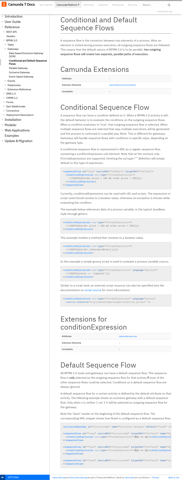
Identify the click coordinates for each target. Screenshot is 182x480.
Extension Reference (19, 89)
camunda (129, 477)
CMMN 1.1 (12, 98)
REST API (11, 32)
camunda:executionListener (122, 85)
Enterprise (118, 4)
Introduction (13, 16)
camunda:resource (128, 336)
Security (132, 4)
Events (11, 80)
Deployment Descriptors (19, 115)
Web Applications (17, 130)
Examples (12, 136)
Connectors (12, 110)
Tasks (10, 44)
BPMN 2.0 (11, 40)
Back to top (173, 477)
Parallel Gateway (18, 68)
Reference (12, 27)
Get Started (46, 4)
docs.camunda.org (78, 477)
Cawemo (103, 4)
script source (93, 290)
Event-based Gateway (21, 76)
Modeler (11, 125)
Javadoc (10, 36)
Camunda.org (164, 11)
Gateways (12, 49)
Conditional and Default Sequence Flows (28, 62)
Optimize (89, 4)
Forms (9, 102)
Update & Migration (18, 141)
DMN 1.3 (11, 93)
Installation (13, 120)
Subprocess (14, 85)
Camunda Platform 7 (68, 4)
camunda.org (58, 477)
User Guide (13, 22)
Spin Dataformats (15, 106)
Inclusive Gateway (19, 72)
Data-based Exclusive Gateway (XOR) (26, 55)
